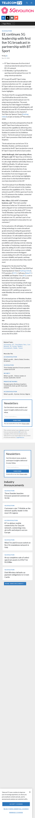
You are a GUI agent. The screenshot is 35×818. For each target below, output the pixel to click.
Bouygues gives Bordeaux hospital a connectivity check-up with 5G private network (15, 385)
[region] (16, 803)
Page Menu (8, 24)
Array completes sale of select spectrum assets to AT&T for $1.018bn (16, 559)
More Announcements (15, 583)
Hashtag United (25, 271)
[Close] (30, 792)
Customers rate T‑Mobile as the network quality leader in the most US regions (17, 510)
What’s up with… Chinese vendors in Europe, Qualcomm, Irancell (15, 376)
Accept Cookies (16, 804)
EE (6, 56)
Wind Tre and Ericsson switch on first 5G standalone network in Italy (17, 545)
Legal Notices (20, 437)
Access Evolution (10, 357)
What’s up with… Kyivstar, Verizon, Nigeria (17, 394)
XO (24, 276)
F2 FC (15, 273)
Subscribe (17, 420)
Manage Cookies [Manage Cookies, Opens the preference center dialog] (16, 812)
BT (13, 344)
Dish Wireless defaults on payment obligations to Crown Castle (16, 574)
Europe (14, 346)
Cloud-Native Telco (20, 344)
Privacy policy (25, 423)
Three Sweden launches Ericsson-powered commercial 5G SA (16, 495)
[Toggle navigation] (31, 2)
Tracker (20, 348)
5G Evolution (7, 31)
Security (7, 373)
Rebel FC (28, 273)
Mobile (15, 348)
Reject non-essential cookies (16, 809)
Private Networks (10, 381)
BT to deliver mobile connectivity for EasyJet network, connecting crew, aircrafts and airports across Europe (15, 528)
